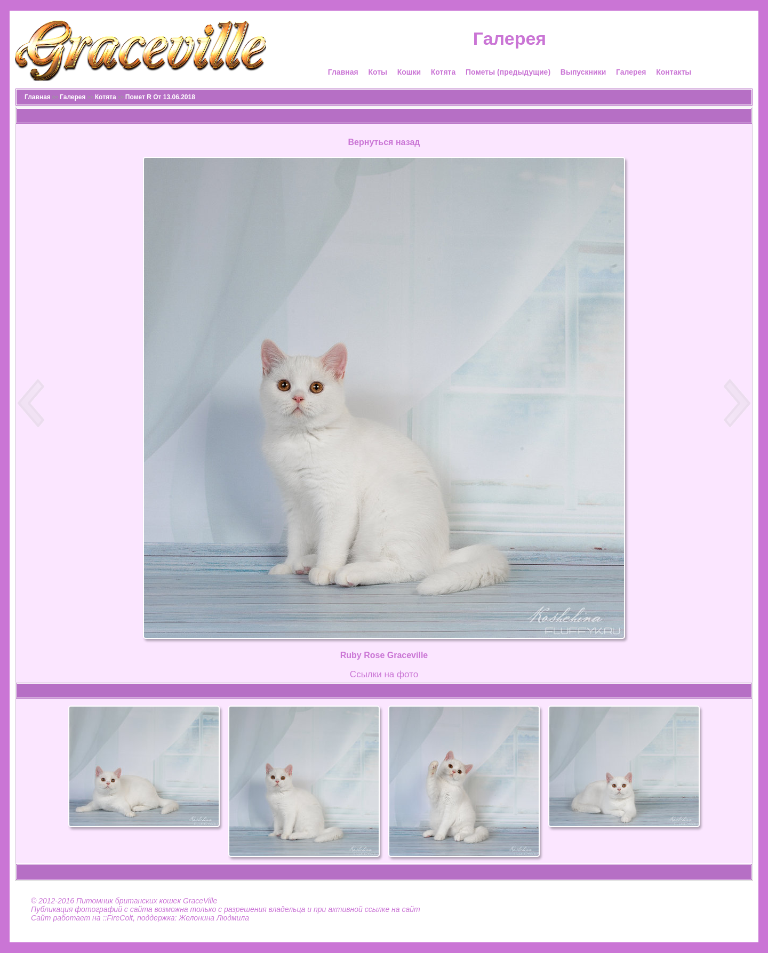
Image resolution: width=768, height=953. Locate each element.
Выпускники (583, 72)
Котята (443, 72)
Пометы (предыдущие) (508, 72)
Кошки (409, 72)
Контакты (673, 72)
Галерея (631, 72)
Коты (377, 72)
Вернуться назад (384, 142)
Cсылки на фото (384, 674)
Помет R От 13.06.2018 (160, 97)
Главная (343, 72)
